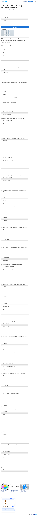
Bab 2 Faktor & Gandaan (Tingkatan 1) (4, 491)
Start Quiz (15, 27)
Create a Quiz (30, 1)
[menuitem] (26, 2)
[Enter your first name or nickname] (7, 42)
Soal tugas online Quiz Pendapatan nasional (24, 491)
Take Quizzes (26, 1)
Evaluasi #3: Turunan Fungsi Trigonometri (14, 491)
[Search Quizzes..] (16, 2)
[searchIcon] (22, 1)
